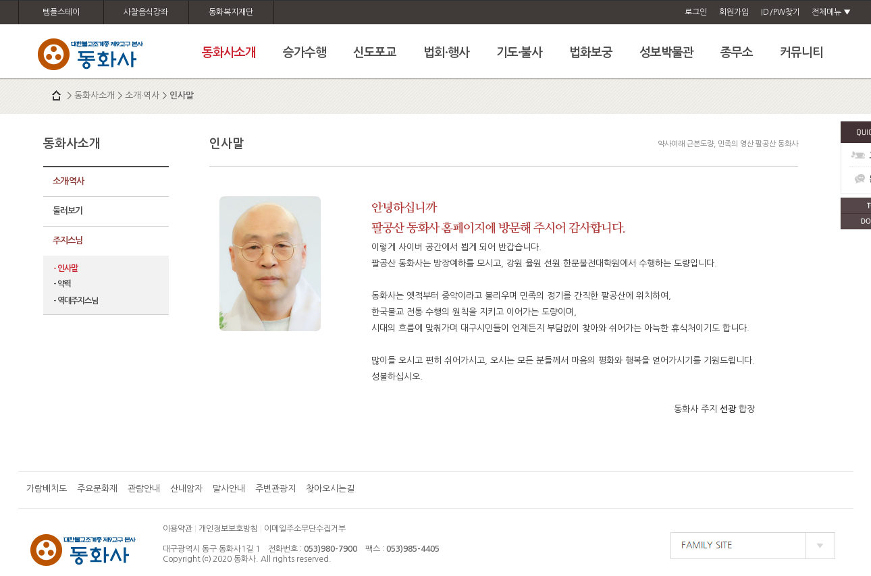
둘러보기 (67, 210)
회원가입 (734, 12)
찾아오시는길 (330, 488)
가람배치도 (46, 488)
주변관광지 (275, 488)
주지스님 (67, 240)
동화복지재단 (231, 12)
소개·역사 (142, 95)
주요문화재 (97, 488)
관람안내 (144, 488)
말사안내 (229, 488)
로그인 (696, 12)
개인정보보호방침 (228, 529)
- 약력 (62, 284)
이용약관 (177, 529)
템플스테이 (61, 12)
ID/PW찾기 (780, 12)
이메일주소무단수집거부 (305, 529)
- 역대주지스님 (75, 301)
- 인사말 (65, 268)
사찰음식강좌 (146, 12)
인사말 (181, 95)
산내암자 (186, 488)
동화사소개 (94, 95)
